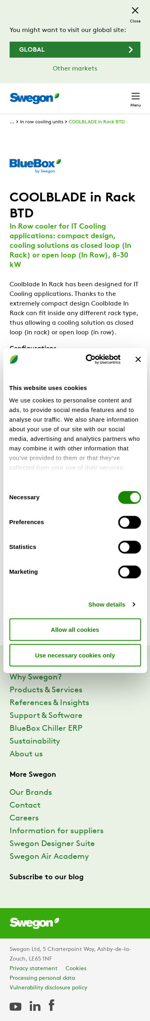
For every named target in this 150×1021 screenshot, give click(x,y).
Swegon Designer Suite (52, 844)
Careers (24, 818)
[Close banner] (138, 359)
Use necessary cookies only (75, 654)
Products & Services (46, 690)
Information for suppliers (57, 831)
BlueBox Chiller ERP (46, 729)
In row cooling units (41, 122)
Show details (107, 604)
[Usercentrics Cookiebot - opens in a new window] (89, 359)
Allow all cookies (75, 629)
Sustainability (35, 742)
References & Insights (49, 703)
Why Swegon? (36, 677)
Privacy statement (34, 969)
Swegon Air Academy (49, 857)
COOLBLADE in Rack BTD (97, 122)
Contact (25, 806)
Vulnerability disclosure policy (48, 988)
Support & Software (46, 716)
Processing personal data (42, 978)
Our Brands (31, 793)
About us (26, 754)
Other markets (75, 69)
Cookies (76, 969)
